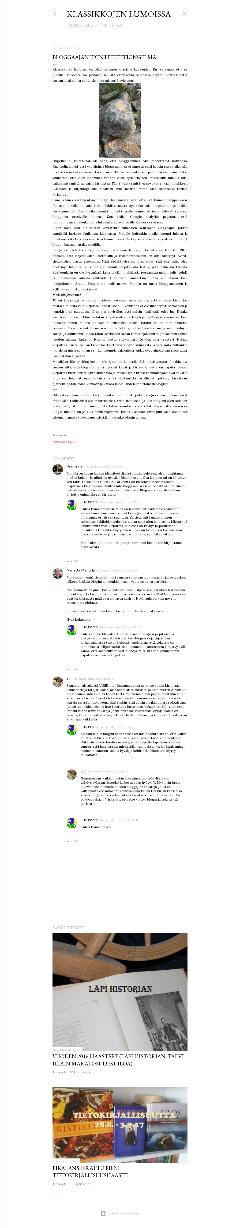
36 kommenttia (80, 1184)
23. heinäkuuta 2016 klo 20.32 (120, 627)
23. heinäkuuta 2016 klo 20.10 (117, 570)
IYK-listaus (110, 25)
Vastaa (72, 560)
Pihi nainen (76, 466)
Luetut (91, 25)
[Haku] (185, 13)
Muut (72, 441)
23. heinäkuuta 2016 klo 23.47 (94, 678)
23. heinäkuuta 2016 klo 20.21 (119, 502)
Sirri (69, 678)
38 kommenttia (80, 1072)
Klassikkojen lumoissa (119, 13)
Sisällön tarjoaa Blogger (120, 1213)
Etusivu (74, 25)
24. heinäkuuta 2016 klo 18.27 (108, 771)
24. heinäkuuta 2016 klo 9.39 (119, 727)
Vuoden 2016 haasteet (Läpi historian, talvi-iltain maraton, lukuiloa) (118, 1060)
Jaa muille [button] (59, 435)
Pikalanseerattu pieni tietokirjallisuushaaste (90, 1171)
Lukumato (89, 502)
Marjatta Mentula (81, 570)
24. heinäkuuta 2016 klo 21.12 (119, 820)
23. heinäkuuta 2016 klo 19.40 (106, 466)
